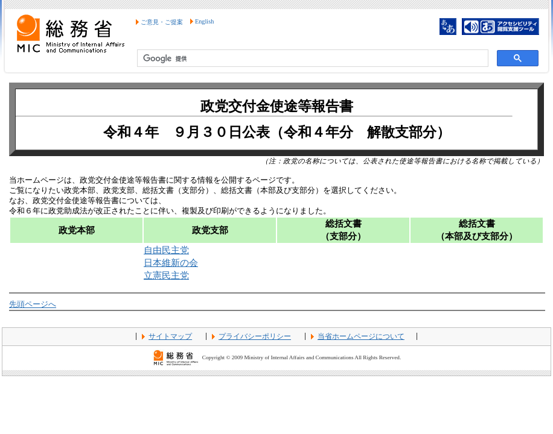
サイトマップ (170, 336)
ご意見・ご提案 (162, 22)
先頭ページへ (32, 304)
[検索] (311, 58)
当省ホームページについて (361, 336)
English (204, 21)
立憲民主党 (166, 275)
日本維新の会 (171, 262)
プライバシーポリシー (255, 336)
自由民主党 (166, 250)
